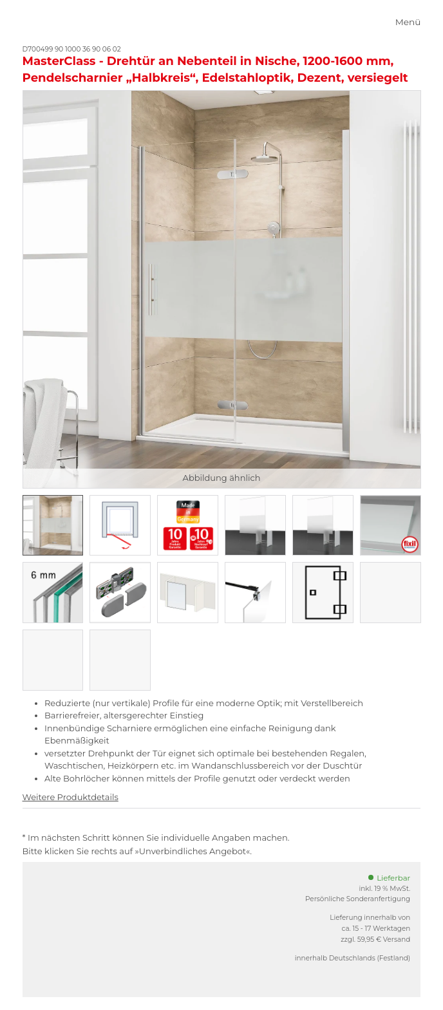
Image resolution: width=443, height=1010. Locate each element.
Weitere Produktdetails (70, 797)
